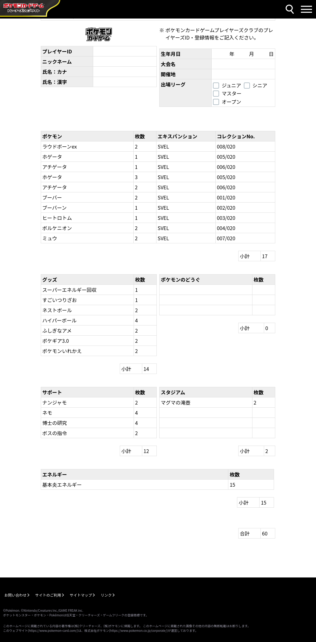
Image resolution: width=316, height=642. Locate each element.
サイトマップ (81, 595)
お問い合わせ (15, 595)
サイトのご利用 (48, 595)
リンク (106, 595)
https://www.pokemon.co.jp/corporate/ (138, 630)
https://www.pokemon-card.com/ (53, 630)
